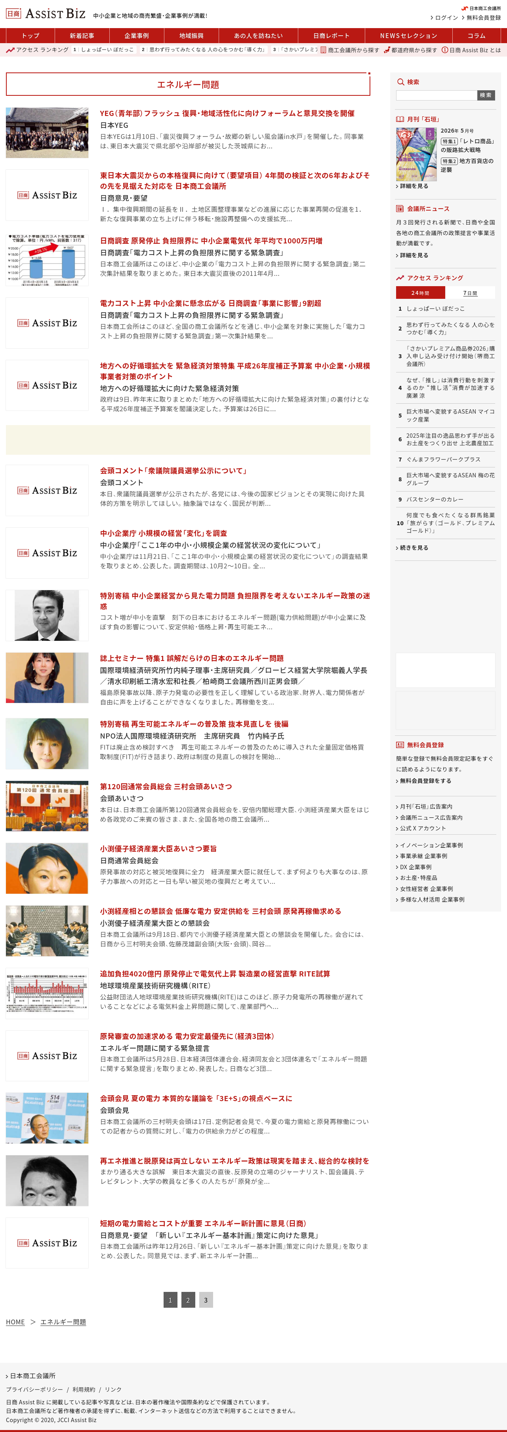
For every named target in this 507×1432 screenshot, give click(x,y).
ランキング (37, 50)
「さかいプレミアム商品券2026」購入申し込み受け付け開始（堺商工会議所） (450, 356)
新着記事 (82, 35)
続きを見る (414, 547)
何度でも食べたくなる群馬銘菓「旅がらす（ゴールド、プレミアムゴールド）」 (450, 522)
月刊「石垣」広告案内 (426, 807)
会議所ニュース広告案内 (431, 817)
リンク (113, 1389)
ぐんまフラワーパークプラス (443, 459)
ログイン (446, 17)
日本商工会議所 (33, 1375)
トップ (30, 35)
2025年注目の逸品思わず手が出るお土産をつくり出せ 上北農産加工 (450, 439)
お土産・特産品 (419, 878)
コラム (476, 35)
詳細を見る (414, 186)
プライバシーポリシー (34, 1389)
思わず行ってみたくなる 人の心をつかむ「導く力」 (207, 49)
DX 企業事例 (416, 867)
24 (421, 292)
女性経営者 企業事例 (426, 889)
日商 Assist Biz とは (471, 50)
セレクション (408, 35)
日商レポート (331, 35)
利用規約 (83, 1389)
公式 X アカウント (423, 828)
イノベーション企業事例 (431, 845)
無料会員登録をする (426, 781)
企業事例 (136, 35)
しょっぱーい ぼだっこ (107, 49)
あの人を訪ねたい (258, 35)
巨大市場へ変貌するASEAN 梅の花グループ (450, 479)
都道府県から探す (411, 50)
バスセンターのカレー (435, 499)
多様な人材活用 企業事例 (432, 899)
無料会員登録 (484, 17)
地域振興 (191, 35)
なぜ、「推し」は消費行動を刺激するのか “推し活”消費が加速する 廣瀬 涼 (450, 387)
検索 (486, 95)
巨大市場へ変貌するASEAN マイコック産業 (450, 415)
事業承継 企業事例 (424, 856)
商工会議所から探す (349, 50)
